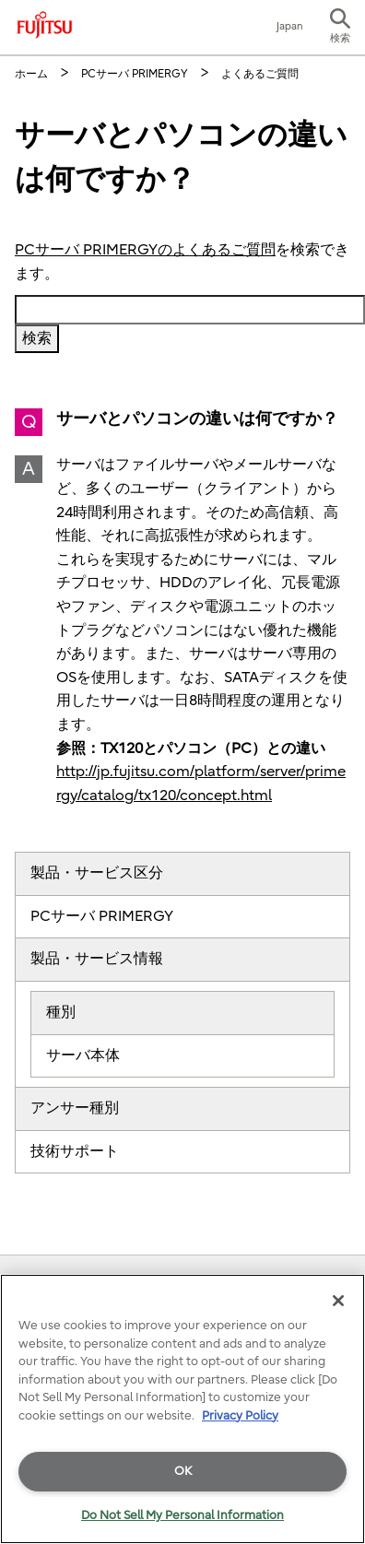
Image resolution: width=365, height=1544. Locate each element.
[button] (340, 27)
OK (183, 1471)
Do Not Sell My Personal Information (182, 1515)
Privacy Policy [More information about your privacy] (240, 1415)
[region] (182, 1409)
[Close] (338, 1300)
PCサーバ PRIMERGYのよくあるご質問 (145, 250)
